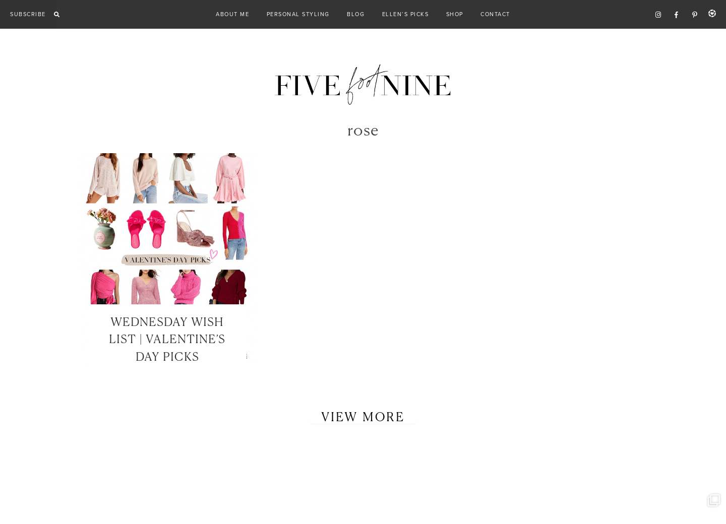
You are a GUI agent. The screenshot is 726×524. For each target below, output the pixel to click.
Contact (495, 14)
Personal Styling (298, 14)
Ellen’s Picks (405, 14)
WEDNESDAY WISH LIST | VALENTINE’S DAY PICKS (167, 340)
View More (363, 418)
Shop (454, 14)
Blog (356, 14)
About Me (232, 14)
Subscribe (28, 14)
